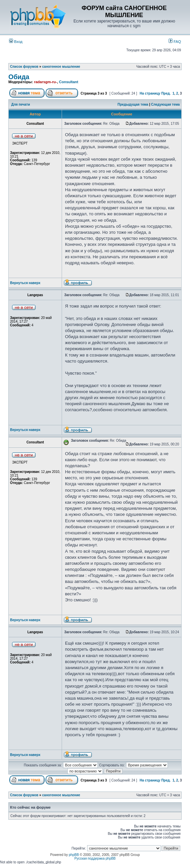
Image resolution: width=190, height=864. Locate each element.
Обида (18, 76)
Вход (15, 42)
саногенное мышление (61, 66)
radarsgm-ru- (45, 82)
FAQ (175, 42)
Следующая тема (165, 104)
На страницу (150, 93)
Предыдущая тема (133, 104)
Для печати (20, 104)
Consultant (68, 82)
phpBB (74, 855)
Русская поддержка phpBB (95, 858)
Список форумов (24, 66)
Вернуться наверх (25, 283)
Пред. (166, 93)
